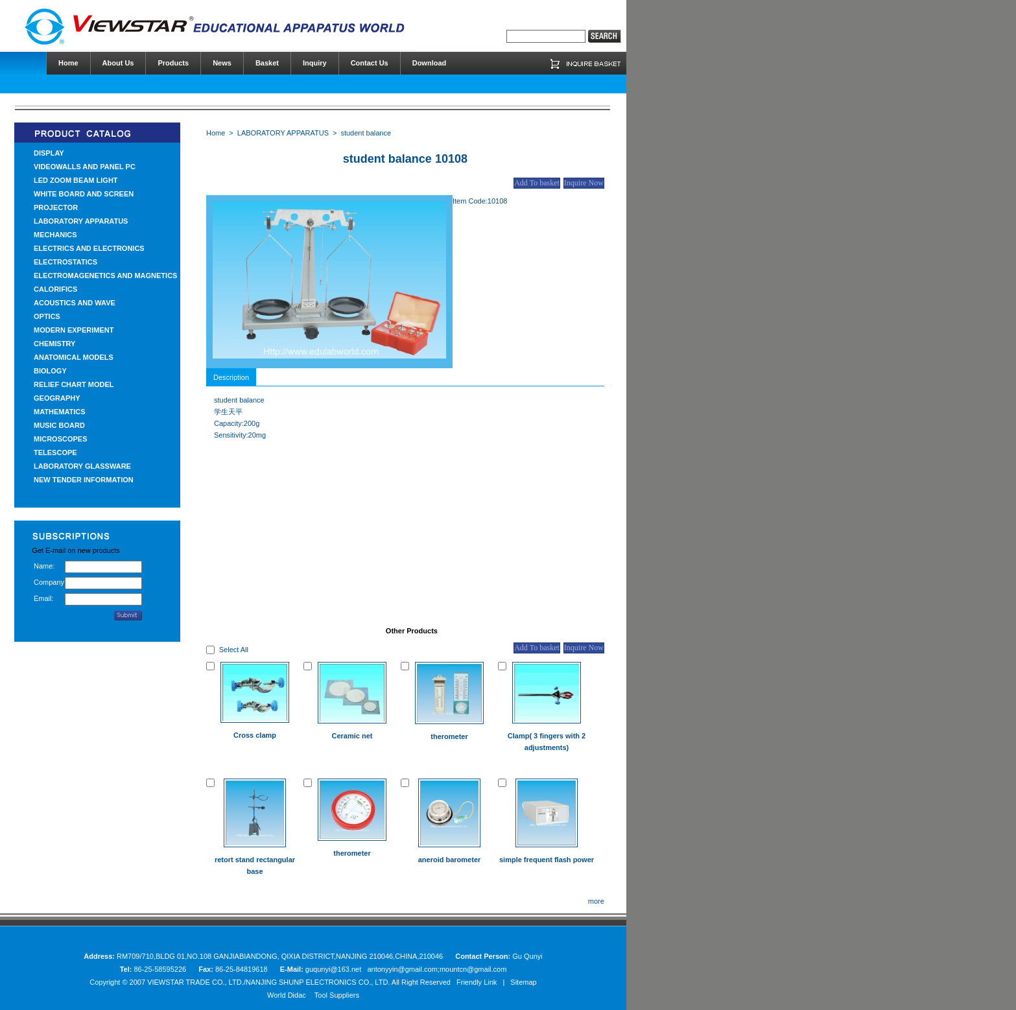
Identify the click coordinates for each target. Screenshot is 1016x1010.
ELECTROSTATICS (65, 262)
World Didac (286, 995)
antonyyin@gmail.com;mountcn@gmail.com (436, 969)
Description (231, 377)
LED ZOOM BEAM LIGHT (76, 180)
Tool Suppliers (336, 995)
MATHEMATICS (60, 412)
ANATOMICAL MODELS (73, 357)
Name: (44, 566)
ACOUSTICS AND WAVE (74, 303)
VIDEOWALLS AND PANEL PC (85, 166)
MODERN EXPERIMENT (73, 330)
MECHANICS (55, 235)
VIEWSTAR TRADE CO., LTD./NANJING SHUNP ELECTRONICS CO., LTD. (268, 982)
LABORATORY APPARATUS (81, 221)
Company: (49, 582)
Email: (44, 598)
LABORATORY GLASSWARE (82, 466)
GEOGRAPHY (57, 398)
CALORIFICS (55, 289)
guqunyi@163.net (334, 969)
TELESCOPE (55, 452)
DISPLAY (49, 153)
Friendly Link (476, 982)
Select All (233, 649)
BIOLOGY (50, 371)
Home (215, 133)
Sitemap (523, 982)
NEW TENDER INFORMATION (84, 480)
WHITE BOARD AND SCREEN (84, 194)
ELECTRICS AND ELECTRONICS (89, 248)
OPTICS (47, 316)
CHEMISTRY (54, 343)
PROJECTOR (56, 207)
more (596, 901)
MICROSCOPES (61, 439)
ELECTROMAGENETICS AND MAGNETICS (105, 275)
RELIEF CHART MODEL (73, 384)
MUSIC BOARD (59, 425)
